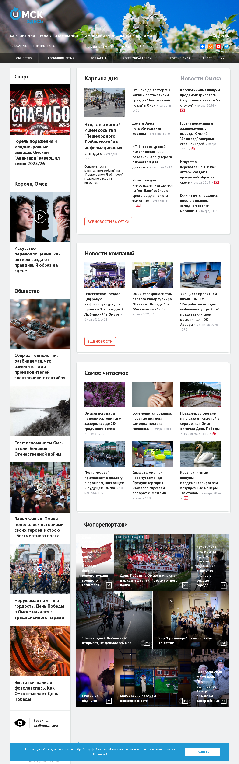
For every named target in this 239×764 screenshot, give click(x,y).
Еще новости (100, 340)
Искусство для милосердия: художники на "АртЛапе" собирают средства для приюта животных (152, 190)
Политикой (100, 754)
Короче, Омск (180, 58)
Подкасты (98, 58)
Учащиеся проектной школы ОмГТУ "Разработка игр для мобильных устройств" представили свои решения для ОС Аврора (199, 308)
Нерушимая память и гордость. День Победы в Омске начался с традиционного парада (39, 608)
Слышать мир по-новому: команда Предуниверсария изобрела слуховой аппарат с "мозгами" (150, 481)
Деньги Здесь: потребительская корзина (146, 128)
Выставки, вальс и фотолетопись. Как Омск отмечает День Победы (36, 690)
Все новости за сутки (108, 221)
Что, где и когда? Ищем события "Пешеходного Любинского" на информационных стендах (103, 139)
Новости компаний (59, 35)
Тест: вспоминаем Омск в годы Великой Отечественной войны (39, 448)
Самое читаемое (99, 35)
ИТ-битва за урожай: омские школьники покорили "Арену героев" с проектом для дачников (152, 156)
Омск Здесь (29, 17)
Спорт (207, 58)
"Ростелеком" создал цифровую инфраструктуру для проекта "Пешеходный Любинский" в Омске (103, 303)
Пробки (126, 46)
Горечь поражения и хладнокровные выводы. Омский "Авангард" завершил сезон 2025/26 (197, 133)
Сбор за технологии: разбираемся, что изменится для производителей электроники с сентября (39, 366)
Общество (24, 58)
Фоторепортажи (136, 35)
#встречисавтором (137, 58)
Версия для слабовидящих (46, 723)
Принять (202, 752)
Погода (91, 46)
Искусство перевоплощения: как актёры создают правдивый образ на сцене (198, 172)
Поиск (221, 36)
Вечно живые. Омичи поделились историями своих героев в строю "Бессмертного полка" (38, 527)
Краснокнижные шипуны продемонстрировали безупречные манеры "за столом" (199, 481)
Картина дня (22, 35)
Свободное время (61, 58)
